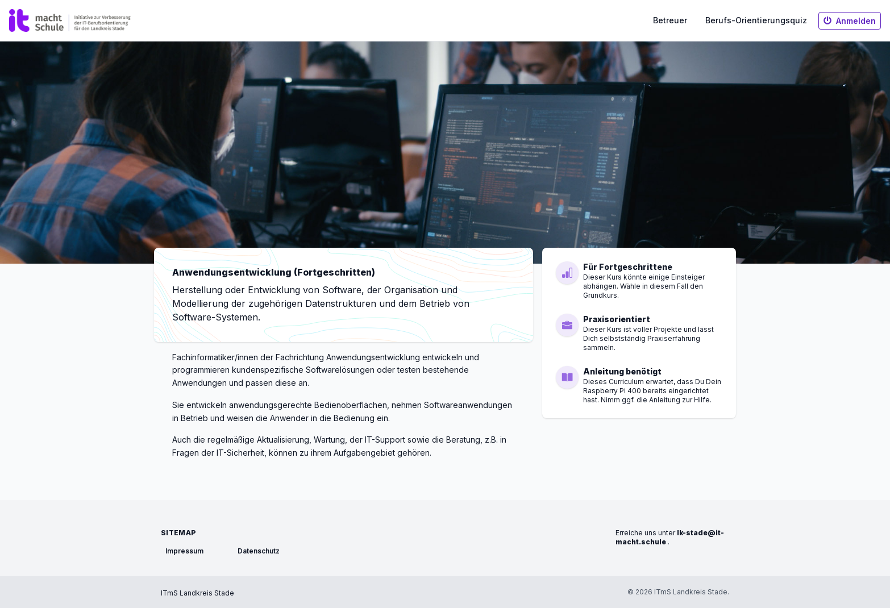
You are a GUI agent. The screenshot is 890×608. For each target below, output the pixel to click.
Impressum (184, 551)
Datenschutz (259, 551)
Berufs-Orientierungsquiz (756, 20)
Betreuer (670, 20)
